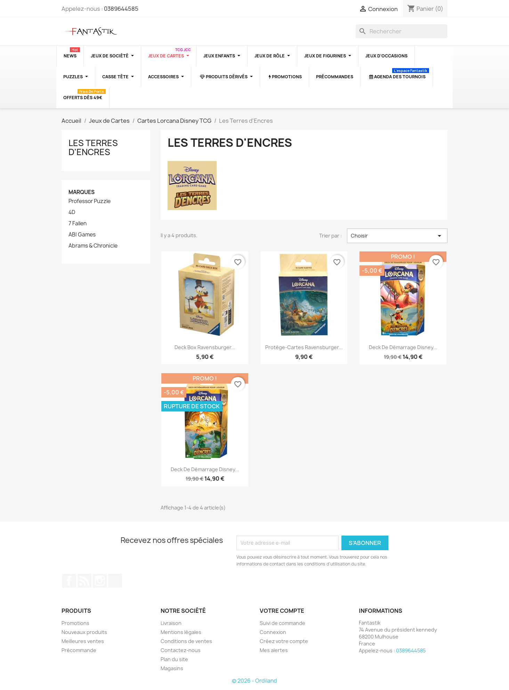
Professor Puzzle (89, 201)
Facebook (69, 581)
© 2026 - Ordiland (254, 680)
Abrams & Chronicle (93, 245)
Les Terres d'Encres (93, 147)
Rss (84, 581)
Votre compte (282, 611)
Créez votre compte (284, 641)
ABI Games (82, 234)
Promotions (75, 623)
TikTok (115, 581)
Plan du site (174, 659)
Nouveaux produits (84, 632)
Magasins (172, 668)
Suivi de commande (282, 623)
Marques (81, 192)
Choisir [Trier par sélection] (397, 236)
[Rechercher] (401, 31)
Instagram (100, 581)
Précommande (79, 650)
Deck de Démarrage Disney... (403, 347)
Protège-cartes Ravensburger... (304, 347)
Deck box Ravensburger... (205, 347)
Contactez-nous (181, 650)
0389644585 (121, 9)
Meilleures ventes (83, 641)
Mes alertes (274, 650)
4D (71, 212)
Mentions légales (181, 632)
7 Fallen (77, 223)
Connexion (273, 632)
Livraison (171, 623)
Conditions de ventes (186, 641)
